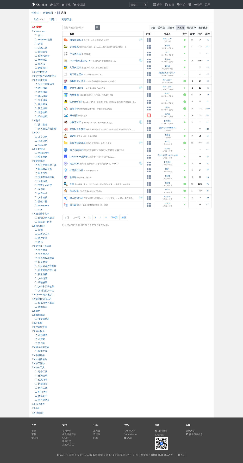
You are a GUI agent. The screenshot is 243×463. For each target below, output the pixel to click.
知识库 (65, 437)
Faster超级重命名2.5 (80, 60)
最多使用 (203, 27)
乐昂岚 (167, 114)
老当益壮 (167, 121)
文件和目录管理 (41, 246)
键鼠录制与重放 (44, 302)
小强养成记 (75, 122)
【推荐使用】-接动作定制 (167, 155)
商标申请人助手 (78, 81)
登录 (198, 4)
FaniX (167, 141)
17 (208, 101)
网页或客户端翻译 (45, 128)
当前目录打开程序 (45, 266)
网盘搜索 (41, 108)
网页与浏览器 (40, 347)
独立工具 (38, 367)
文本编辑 (41, 197)
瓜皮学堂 (68, 444)
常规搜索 (41, 92)
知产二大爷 (167, 38)
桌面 (39, 43)
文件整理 (41, 250)
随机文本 (41, 395)
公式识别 (41, 144)
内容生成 (41, 193)
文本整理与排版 (44, 177)
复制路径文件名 (44, 290)
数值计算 (41, 201)
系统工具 (41, 47)
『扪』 (167, 100)
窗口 (39, 35)
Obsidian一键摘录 (78, 156)
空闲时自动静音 (78, 129)
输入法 (40, 63)
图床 (39, 241)
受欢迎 (161, 27)
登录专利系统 (76, 88)
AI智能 (37, 322)
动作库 (35, 12)
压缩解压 (41, 282)
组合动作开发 (69, 434)
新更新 (180, 27)
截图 (39, 229)
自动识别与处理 (44, 217)
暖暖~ (167, 169)
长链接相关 (39, 359)
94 (208, 191)
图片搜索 (41, 88)
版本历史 (66, 441)
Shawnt (167, 59)
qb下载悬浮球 (77, 149)
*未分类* (38, 412)
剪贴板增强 (42, 152)
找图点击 (41, 306)
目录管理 (41, 262)
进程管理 (41, 51)
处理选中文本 (40, 213)
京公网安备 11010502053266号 (154, 454)
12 (208, 122)
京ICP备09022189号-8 (119, 454)
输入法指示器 (76, 197)
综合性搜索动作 (44, 84)
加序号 (40, 189)
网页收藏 (74, 94)
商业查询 (41, 104)
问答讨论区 (129, 430)
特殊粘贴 (41, 156)
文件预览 (74, 46)
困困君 (167, 45)
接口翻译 (41, 124)
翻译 (36, 120)
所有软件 (48, 12)
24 (208, 60)
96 (208, 184)
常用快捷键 (39, 71)
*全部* (37, 26)
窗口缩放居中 (76, 74)
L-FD (167, 52)
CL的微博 (161, 430)
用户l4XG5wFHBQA (167, 128)
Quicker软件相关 (42, 294)
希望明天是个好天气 (167, 73)
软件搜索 (41, 116)
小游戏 (40, 339)
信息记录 (41, 379)
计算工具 (41, 387)
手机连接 (38, 355)
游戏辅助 (41, 335)
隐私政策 (190, 430)
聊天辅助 (38, 363)
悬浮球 (73, 177)
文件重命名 (42, 254)
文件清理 (41, 278)
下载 (65, 4)
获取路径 (74, 204)
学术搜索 (41, 100)
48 (208, 95)
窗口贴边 (74, 190)
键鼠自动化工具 (41, 298)
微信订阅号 (160, 435)
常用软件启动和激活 (44, 75)
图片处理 (38, 225)
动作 (39, 19)
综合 (153, 27)
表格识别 (41, 140)
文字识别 (41, 136)
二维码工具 (42, 233)
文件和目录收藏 (44, 286)
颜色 (36, 310)
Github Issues (130, 434)
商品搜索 (41, 96)
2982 (208, 108)
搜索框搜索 (39, 327)
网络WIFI (41, 67)
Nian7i (167, 93)
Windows (38, 31)
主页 (54, 4)
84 (208, 156)
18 (208, 177)
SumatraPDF (76, 101)
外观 (95, 437)
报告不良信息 (194, 434)
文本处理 (38, 161)
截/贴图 (73, 115)
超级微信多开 (76, 40)
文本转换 (41, 181)
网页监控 (41, 351)
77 (208, 170)
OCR (36, 132)
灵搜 (72, 184)
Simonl (167, 148)
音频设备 (41, 59)
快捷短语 (41, 383)
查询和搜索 (39, 80)
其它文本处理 (43, 185)
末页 (124, 217)
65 (208, 136)
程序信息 (67, 19)
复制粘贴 (38, 148)
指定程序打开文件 (45, 270)
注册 (207, 4)
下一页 (114, 217)
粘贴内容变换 (43, 169)
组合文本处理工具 (45, 165)
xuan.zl (167, 203)
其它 (36, 407)
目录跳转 (41, 274)
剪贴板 (73, 136)
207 (207, 47)
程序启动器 (42, 399)
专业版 (79, 4)
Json (39, 209)
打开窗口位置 (76, 170)
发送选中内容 (43, 221)
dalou (167, 107)
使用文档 (66, 430)
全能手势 (74, 108)
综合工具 (41, 371)
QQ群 (128, 437)
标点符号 (41, 173)
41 (208, 40)
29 (208, 198)
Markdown (42, 205)
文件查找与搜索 (44, 258)
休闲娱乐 (38, 331)
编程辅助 (38, 314)
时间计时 (41, 391)
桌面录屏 (74, 163)
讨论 (53, 19)
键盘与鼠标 (42, 55)
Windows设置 (43, 39)
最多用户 (191, 27)
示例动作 (38, 403)
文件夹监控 (75, 67)
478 (207, 129)
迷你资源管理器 (78, 143)
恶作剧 (40, 343)
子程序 (96, 434)
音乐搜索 (41, 112)
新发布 (171, 27)
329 (207, 115)
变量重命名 (42, 318)
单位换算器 (75, 53)
